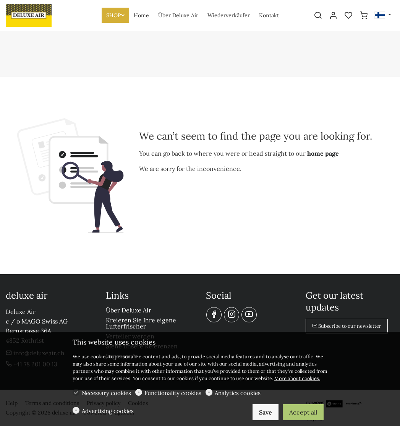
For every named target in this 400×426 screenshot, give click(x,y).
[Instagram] (231, 314)
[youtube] (249, 314)
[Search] (318, 15)
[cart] (363, 15)
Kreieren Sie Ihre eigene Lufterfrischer (141, 323)
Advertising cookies (108, 411)
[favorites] (348, 15)
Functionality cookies (172, 393)
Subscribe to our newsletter (346, 326)
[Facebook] (214, 314)
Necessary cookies (106, 393)
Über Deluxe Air (128, 310)
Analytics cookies (238, 393)
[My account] (333, 15)
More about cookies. (297, 378)
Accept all (303, 412)
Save (265, 412)
